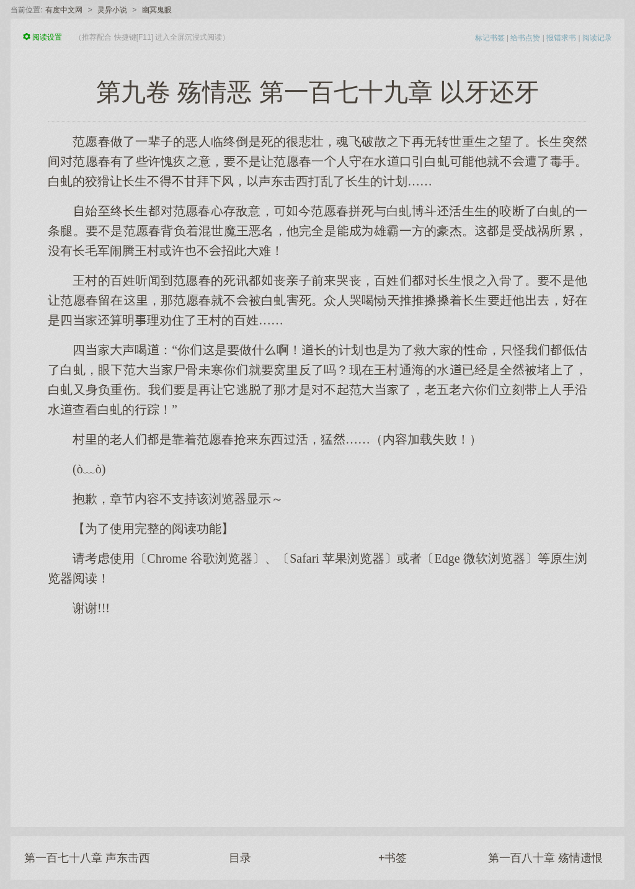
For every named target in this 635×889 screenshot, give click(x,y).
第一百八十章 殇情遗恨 (545, 858)
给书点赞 (525, 38)
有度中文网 (63, 10)
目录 (240, 858)
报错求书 (561, 38)
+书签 (392, 858)
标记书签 (490, 38)
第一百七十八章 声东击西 (87, 858)
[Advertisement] (317, 715)
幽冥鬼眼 (157, 10)
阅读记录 (597, 38)
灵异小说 (112, 10)
